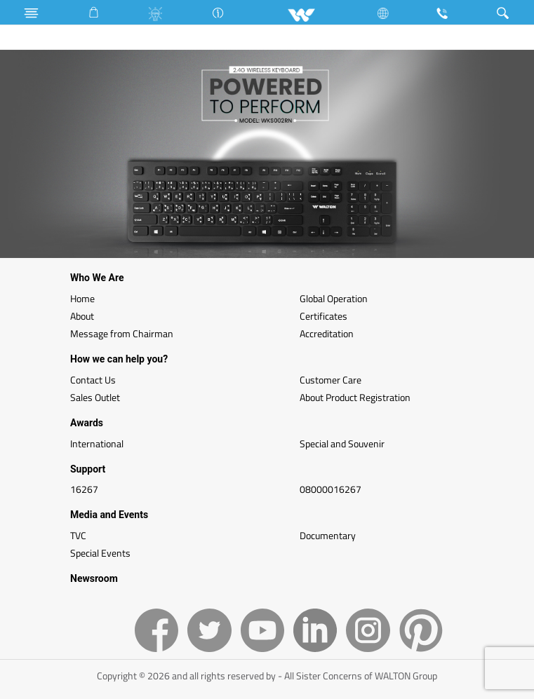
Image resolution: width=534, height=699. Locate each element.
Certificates (323, 315)
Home (82, 298)
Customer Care (330, 379)
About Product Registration (355, 397)
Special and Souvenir (342, 443)
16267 (84, 489)
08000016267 (330, 489)
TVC (78, 535)
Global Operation (334, 298)
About (82, 315)
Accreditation (327, 333)
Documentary (328, 535)
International (97, 443)
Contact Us (93, 379)
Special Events (100, 552)
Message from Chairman (121, 333)
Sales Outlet (95, 397)
